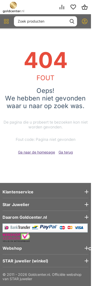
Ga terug (66, 152)
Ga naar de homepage (36, 152)
